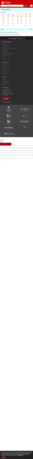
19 (21, 21)
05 (21, 16)
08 (3, 18)
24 (12, 23)
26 (21, 23)
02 (8, 16)
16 (8, 21)
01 (3, 16)
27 (25, 23)
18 (17, 21)
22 (3, 23)
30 (8, 25)
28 (30, 23)
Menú (2, 29)
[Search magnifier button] (31, 6)
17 (12, 21)
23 (8, 23)
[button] (32, 3)
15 (3, 21)
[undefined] (8, 144)
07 (30, 16)
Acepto (3, 457)
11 (17, 18)
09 (8, 18)
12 (21, 18)
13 (25, 18)
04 (17, 16)
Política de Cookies (20, 454)
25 (17, 23)
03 (12, 16)
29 (3, 25)
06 (25, 16)
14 (30, 18)
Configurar (20, 455)
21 (30, 21)
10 (12, 18)
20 (25, 21)
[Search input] (12, 6)
